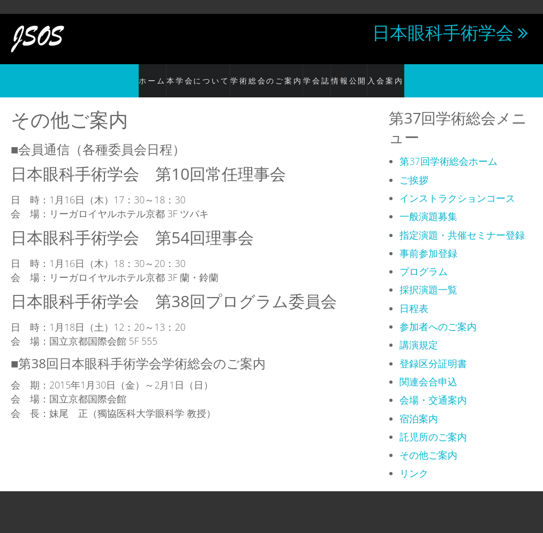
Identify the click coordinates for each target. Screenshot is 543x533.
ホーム (127, 75)
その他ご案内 (428, 443)
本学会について (179, 75)
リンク (413, 461)
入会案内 (412, 75)
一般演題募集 (428, 205)
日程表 (413, 296)
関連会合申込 (428, 369)
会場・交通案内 (433, 388)
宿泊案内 (418, 406)
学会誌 (317, 75)
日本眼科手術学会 (443, 32)
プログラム (423, 260)
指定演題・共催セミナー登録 (462, 223)
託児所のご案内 (433, 424)
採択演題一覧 (428, 278)
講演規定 (418, 333)
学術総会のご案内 (260, 75)
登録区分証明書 (433, 351)
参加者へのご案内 (438, 315)
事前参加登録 (428, 241)
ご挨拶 (413, 168)
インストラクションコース (457, 186)
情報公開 (369, 75)
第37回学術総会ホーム (448, 149)
